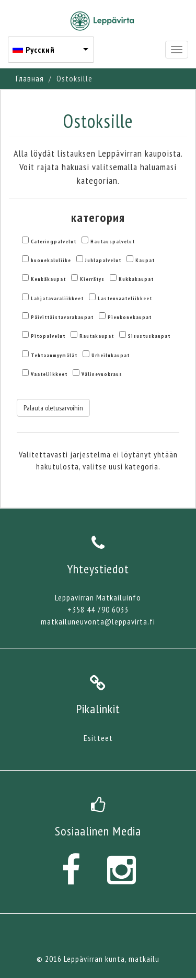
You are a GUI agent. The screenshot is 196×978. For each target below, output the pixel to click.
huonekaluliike (51, 260)
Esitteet (98, 738)
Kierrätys (92, 279)
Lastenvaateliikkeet (125, 298)
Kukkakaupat (136, 279)
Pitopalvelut (48, 336)
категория (98, 217)
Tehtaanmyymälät (54, 355)
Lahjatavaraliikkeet (57, 298)
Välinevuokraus (102, 374)
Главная (30, 78)
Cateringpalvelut (53, 241)
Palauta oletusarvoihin (53, 408)
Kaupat (145, 260)
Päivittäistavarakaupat (62, 317)
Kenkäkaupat (48, 279)
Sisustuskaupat (149, 336)
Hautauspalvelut (112, 241)
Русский (40, 49)
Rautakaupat (96, 336)
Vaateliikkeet (49, 374)
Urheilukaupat (110, 355)
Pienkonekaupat (130, 317)
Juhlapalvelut (103, 260)
